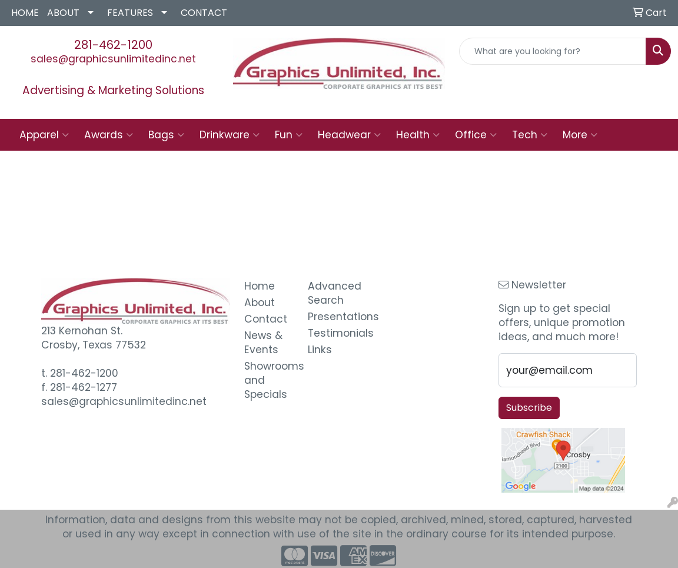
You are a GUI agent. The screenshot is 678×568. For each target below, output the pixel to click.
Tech (529, 135)
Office (476, 135)
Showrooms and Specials (269, 380)
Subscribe (529, 407)
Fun (289, 135)
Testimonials (332, 333)
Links (320, 350)
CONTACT (204, 12)
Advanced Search (332, 293)
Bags (166, 135)
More (580, 135)
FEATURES (130, 12)
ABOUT (63, 12)
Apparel (44, 135)
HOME (25, 12)
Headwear (349, 135)
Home (259, 286)
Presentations (332, 317)
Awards (108, 135)
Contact (265, 319)
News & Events (263, 342)
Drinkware (230, 135)
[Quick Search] (552, 51)
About (259, 302)
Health (418, 135)
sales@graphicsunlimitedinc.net (113, 59)
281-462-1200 (113, 44)
